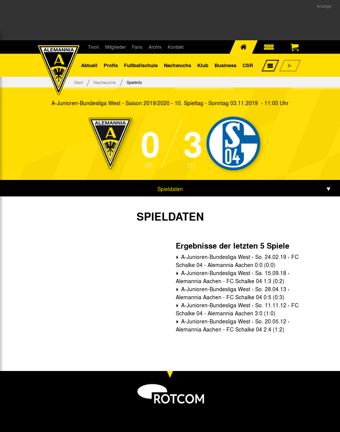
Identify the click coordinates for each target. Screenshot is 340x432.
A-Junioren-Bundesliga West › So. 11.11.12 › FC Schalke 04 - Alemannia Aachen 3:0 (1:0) (237, 309)
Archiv (155, 46)
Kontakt (175, 46)
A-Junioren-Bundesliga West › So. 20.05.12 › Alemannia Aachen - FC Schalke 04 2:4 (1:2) (233, 325)
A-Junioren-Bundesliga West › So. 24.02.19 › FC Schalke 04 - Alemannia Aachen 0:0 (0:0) (237, 261)
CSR (248, 65)
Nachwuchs (177, 65)
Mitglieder (115, 46)
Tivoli (93, 46)
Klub (202, 65)
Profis (111, 65)
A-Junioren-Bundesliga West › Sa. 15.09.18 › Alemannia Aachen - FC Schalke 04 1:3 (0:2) (233, 277)
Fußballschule (141, 65)
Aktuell (89, 65)
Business (225, 65)
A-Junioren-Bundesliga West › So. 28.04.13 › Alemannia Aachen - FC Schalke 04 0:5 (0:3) (233, 293)
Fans (137, 46)
